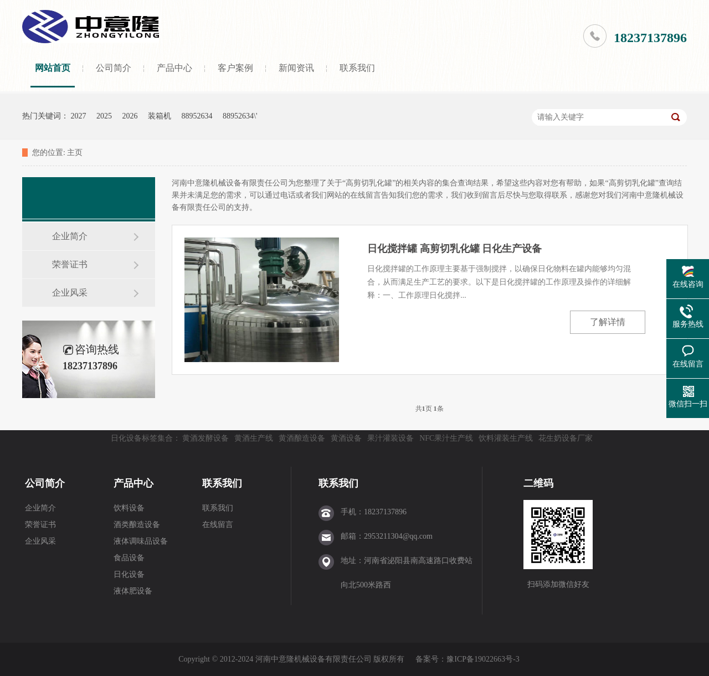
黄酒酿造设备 (302, 438)
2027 (78, 116)
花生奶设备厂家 (565, 438)
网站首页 (52, 68)
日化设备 (129, 574)
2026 (130, 116)
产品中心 (174, 68)
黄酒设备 (346, 438)
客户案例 (235, 68)
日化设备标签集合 (142, 438)
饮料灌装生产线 (506, 438)
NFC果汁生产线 (446, 438)
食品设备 (129, 558)
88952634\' (240, 116)
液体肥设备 (133, 591)
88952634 (197, 116)
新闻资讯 (296, 68)
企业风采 (70, 292)
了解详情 (607, 322)
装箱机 (159, 116)
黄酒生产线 (253, 438)
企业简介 (70, 236)
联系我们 (357, 68)
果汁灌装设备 (390, 438)
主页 (75, 152)
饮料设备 (129, 508)
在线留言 (217, 524)
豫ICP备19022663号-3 (482, 659)
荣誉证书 (70, 264)
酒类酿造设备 (137, 524)
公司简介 (113, 68)
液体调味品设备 (141, 541)
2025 (104, 116)
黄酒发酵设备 (205, 438)
